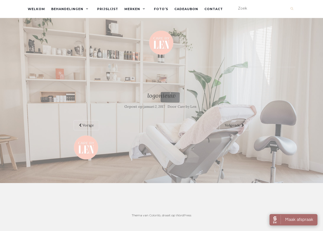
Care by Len (187, 107)
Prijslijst (107, 9)
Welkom (36, 9)
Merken (132, 9)
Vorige (86, 125)
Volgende (234, 125)
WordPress (183, 215)
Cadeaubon (186, 9)
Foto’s (161, 9)
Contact (213, 9)
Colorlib (154, 215)
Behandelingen (67, 9)
